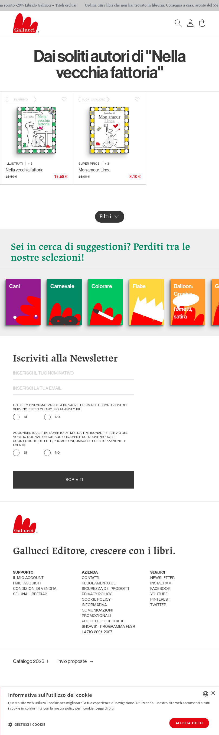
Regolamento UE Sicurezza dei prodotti (105, 586)
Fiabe (146, 286)
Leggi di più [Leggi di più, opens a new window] (105, 708)
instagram (161, 583)
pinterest (160, 600)
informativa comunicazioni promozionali (97, 610)
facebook (160, 589)
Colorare (109, 286)
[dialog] (109, 711)
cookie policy (96, 600)
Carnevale (70, 286)
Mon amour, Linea (94, 170)
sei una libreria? (30, 594)
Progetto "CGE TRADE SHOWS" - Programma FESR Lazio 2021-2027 (108, 626)
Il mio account (28, 578)
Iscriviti (73, 480)
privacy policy (97, 594)
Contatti (90, 578)
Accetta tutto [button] (189, 723)
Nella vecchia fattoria (24, 170)
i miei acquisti (27, 583)
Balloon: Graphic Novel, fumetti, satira (191, 301)
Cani (22, 286)
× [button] (213, 693)
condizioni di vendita (35, 589)
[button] (26, 724)
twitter (158, 605)
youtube (159, 594)
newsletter (162, 578)
